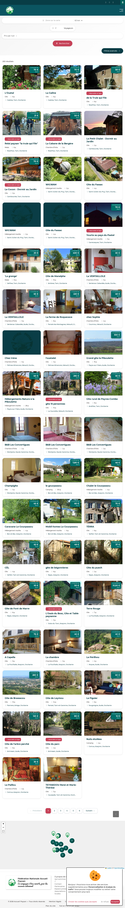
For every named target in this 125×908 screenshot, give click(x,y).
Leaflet (108, 868)
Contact (58, 884)
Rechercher (62, 43)
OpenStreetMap (119, 868)
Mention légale (55, 901)
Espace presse (61, 889)
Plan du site (50, 906)
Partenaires (60, 886)
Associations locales (60, 892)
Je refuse (105, 902)
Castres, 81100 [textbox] (59, 20)
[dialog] (94, 886)
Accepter (115, 902)
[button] (67, 835)
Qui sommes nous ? (62, 880)
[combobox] (59, 20)
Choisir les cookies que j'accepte (82, 902)
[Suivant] (90, 810)
